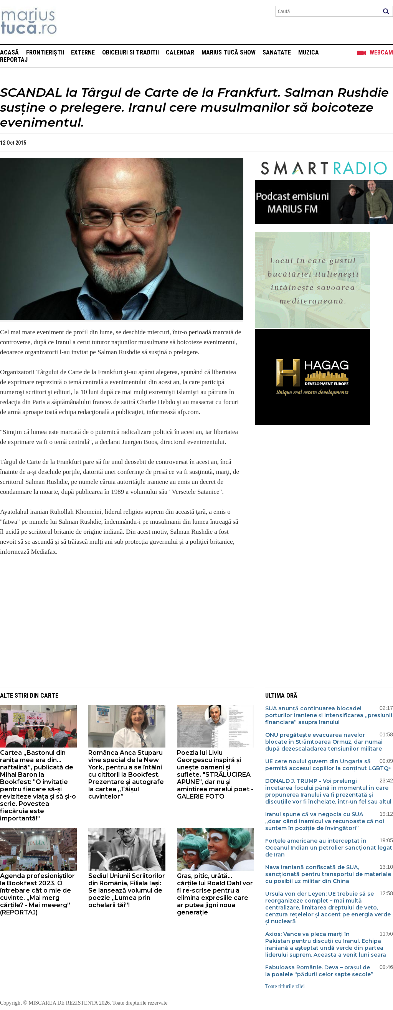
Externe (83, 52)
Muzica (308, 52)
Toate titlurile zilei (285, 986)
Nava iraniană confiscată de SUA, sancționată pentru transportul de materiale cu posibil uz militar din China (328, 874)
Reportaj (14, 59)
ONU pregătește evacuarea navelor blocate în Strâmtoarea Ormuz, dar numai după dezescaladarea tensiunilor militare (324, 741)
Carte (49, 695)
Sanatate (277, 52)
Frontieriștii (45, 52)
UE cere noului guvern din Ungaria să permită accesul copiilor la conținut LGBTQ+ (328, 765)
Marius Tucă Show (228, 52)
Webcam (381, 52)
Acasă (9, 52)
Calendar (180, 52)
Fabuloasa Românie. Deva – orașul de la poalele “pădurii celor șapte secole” (319, 971)
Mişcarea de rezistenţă (70, 22)
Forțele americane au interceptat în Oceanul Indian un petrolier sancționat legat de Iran (328, 847)
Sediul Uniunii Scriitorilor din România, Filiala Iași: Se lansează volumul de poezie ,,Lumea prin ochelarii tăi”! (126, 890)
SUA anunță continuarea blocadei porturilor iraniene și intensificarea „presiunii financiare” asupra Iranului (328, 715)
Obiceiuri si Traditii (130, 52)
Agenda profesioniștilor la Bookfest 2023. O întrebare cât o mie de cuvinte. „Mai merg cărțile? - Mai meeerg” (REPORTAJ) (37, 894)
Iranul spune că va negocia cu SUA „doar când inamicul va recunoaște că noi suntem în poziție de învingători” (324, 821)
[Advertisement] (115, 626)
